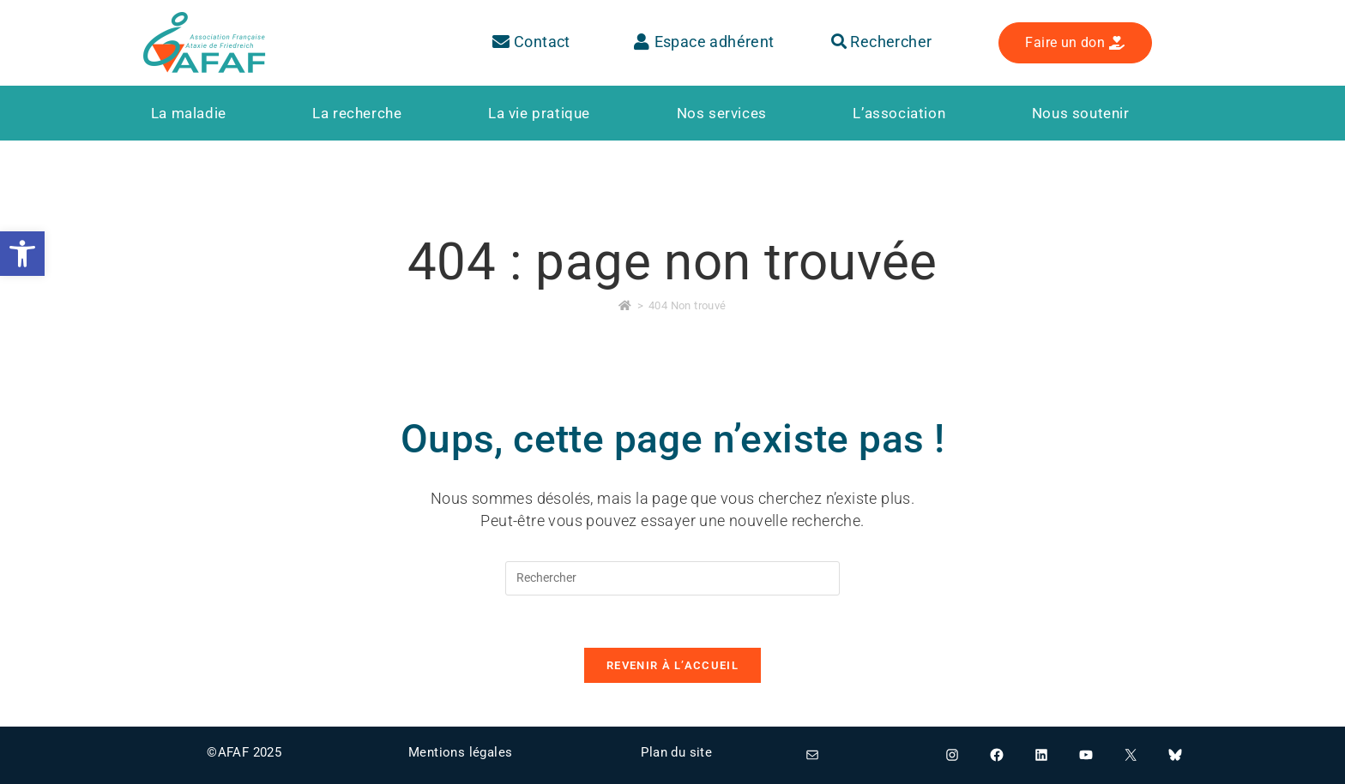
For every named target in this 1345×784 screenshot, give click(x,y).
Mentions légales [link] (460, 752)
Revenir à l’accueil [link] (672, 665)
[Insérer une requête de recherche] (672, 578)
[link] (22, 253)
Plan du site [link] (676, 752)
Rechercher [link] (881, 42)
